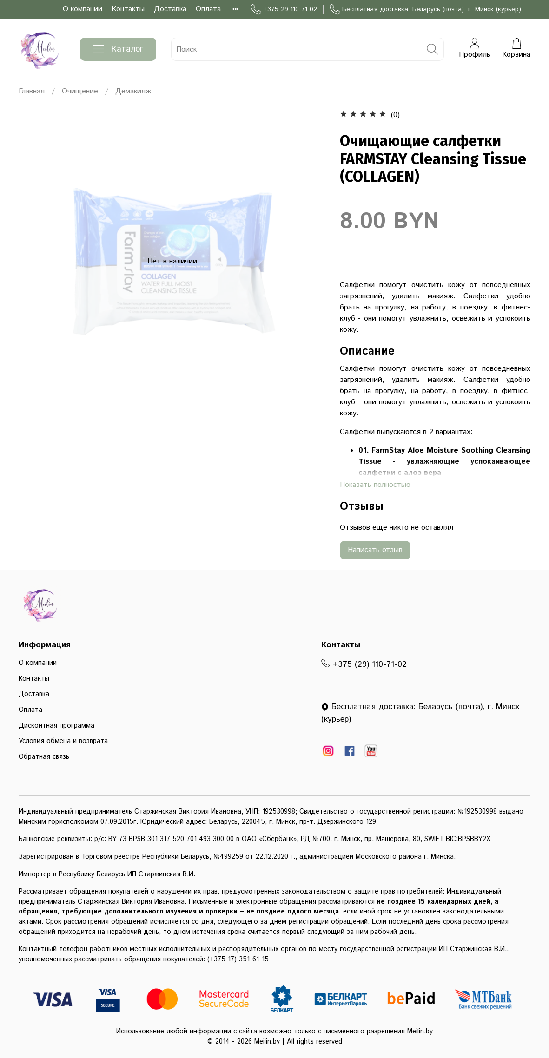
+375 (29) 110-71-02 (364, 664)
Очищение (80, 91)
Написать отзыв (375, 550)
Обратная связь (44, 757)
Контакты (128, 9)
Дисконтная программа (56, 725)
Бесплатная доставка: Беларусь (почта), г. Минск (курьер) (425, 9)
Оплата (208, 9)
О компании (82, 9)
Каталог (118, 49)
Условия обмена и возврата (63, 741)
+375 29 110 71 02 (284, 9)
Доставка (170, 9)
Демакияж (133, 91)
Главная (32, 91)
